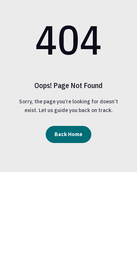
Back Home (68, 134)
